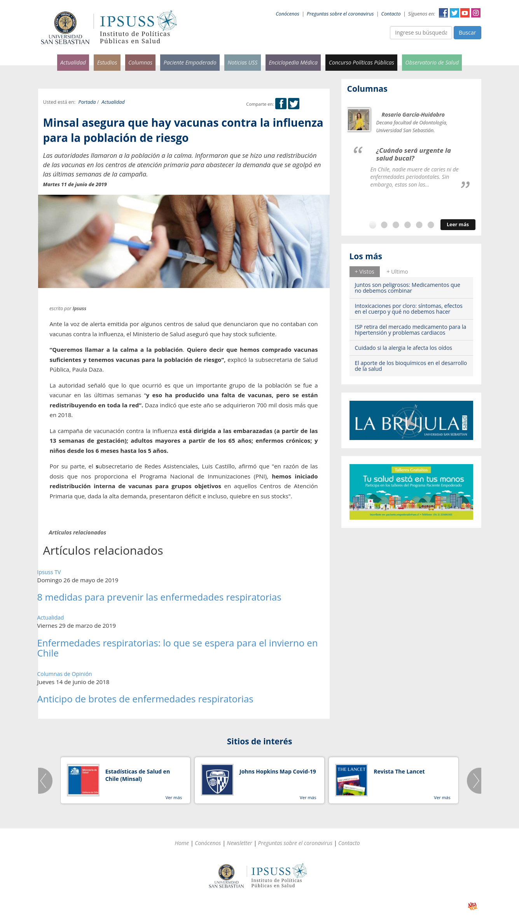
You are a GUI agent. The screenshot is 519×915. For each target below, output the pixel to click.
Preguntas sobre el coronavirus (340, 13)
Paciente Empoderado (190, 62)
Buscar (467, 32)
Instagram (476, 12)
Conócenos (287, 13)
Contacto (391, 13)
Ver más (174, 797)
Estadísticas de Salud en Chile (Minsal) (137, 775)
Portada (87, 102)
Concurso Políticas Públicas (361, 62)
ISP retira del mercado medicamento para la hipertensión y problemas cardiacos (411, 329)
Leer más (458, 224)
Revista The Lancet (399, 771)
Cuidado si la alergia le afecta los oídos (404, 347)
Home (182, 843)
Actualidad (73, 62)
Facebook (443, 12)
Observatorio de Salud (432, 62)
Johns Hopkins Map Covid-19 (277, 771)
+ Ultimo (397, 271)
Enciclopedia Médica (293, 62)
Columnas (140, 62)
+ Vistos (364, 271)
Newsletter (239, 843)
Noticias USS (242, 62)
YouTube (465, 12)
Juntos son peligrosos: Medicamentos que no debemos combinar (407, 287)
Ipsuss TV (49, 572)
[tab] (364, 271)
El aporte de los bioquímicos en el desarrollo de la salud (411, 365)
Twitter (454, 12)
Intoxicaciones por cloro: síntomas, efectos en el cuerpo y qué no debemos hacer (409, 308)
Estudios (107, 62)
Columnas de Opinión (64, 674)
